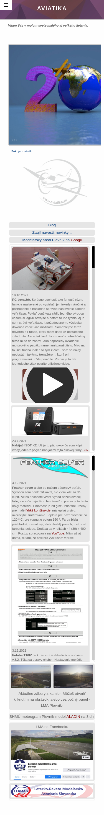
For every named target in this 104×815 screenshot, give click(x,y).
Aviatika (52, 8)
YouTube (58, 533)
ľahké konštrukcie (38, 510)
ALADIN (73, 716)
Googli (76, 240)
